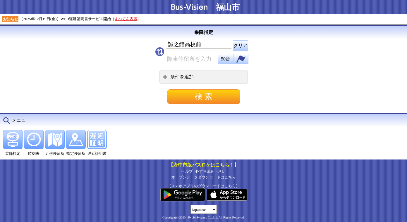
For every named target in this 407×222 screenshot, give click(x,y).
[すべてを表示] (126, 19)
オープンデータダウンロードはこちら (203, 177)
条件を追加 (178, 76)
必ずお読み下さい (210, 171)
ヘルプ (187, 171)
